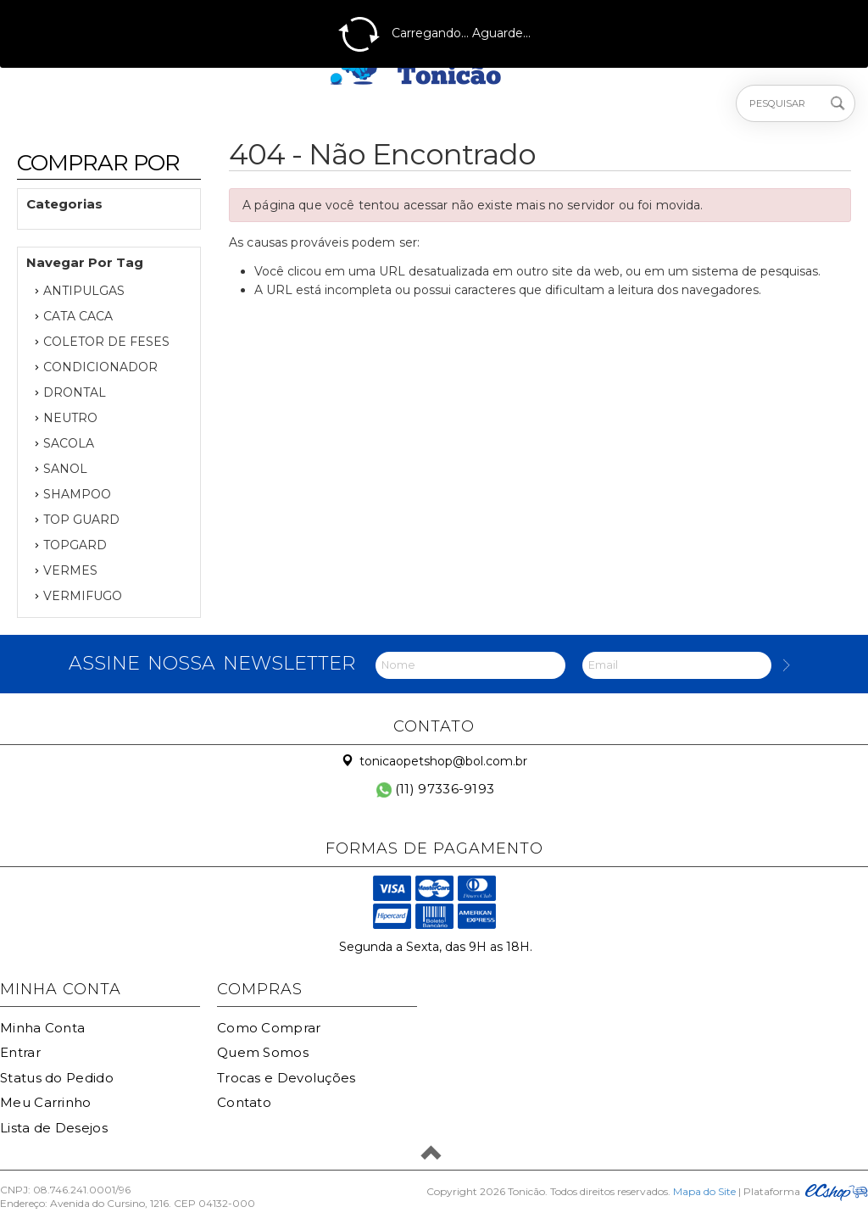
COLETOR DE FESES (106, 341)
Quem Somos (263, 1052)
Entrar (20, 1052)
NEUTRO (70, 417)
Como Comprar (269, 1028)
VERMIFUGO (82, 595)
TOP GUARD (81, 519)
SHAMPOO (77, 494)
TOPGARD (75, 545)
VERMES (70, 570)
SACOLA (68, 443)
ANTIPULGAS (84, 290)
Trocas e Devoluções (286, 1078)
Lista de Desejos (54, 1128)
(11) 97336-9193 (435, 789)
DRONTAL (74, 392)
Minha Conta (42, 1028)
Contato (244, 1102)
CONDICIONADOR (100, 367)
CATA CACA (78, 316)
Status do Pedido (57, 1078)
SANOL (65, 468)
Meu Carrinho (46, 1102)
